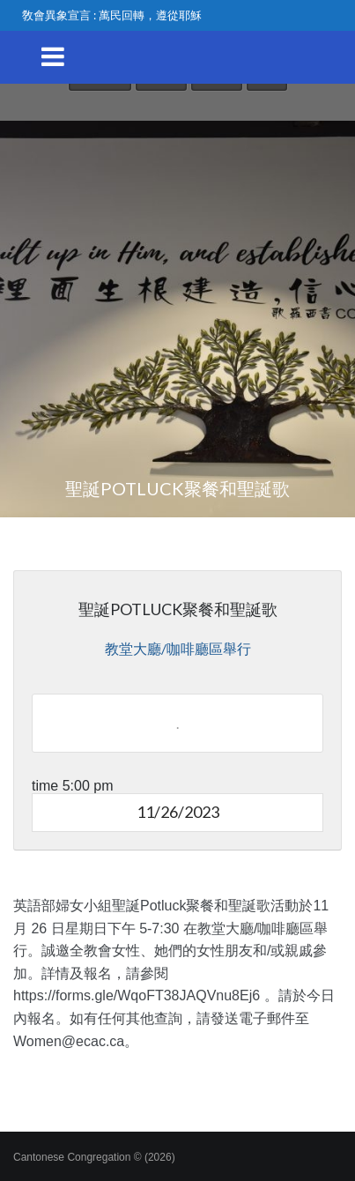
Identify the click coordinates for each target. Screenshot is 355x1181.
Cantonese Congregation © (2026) (94, 1157)
